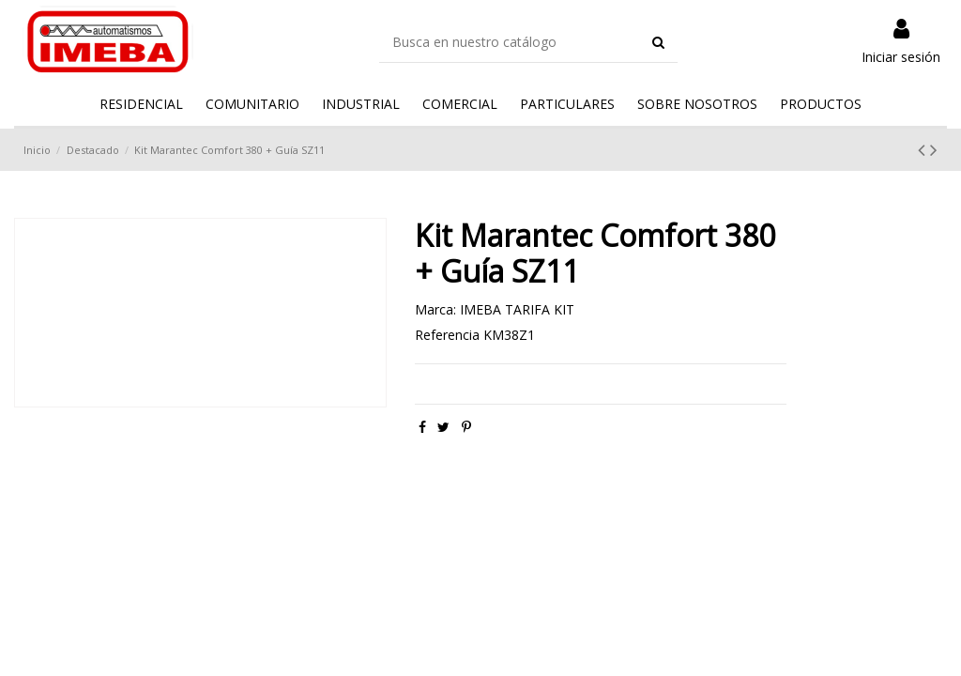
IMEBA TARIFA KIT (517, 309)
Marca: (435, 309)
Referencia (447, 335)
